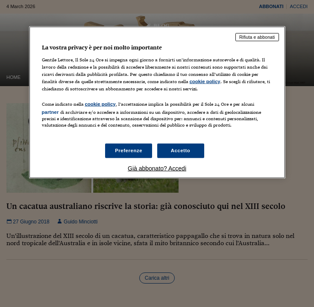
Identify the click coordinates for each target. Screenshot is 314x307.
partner (50, 111)
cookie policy (205, 81)
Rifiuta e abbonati (257, 37)
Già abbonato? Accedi (157, 168)
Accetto (181, 150)
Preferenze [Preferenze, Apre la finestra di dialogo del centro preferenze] (128, 150)
